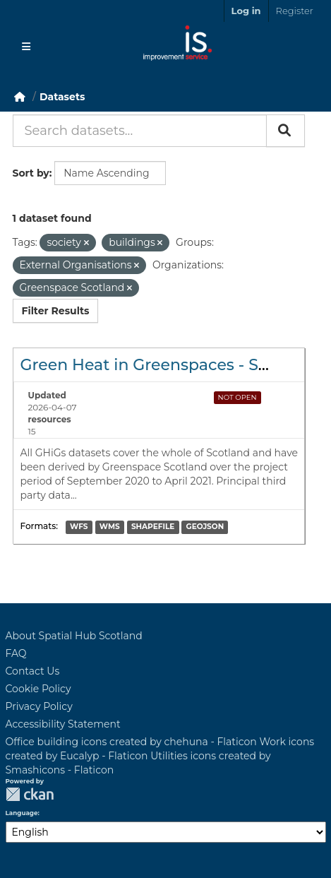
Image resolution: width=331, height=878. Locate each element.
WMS (110, 527)
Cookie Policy (38, 688)
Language (22, 813)
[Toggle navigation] (26, 46)
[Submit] (285, 130)
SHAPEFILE (152, 527)
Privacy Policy (39, 706)
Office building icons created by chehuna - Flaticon (131, 741)
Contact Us (33, 671)
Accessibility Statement (63, 724)
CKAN (30, 794)
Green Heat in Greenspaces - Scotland (169, 364)
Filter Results (56, 310)
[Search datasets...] (140, 130)
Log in (246, 10)
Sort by (31, 173)
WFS (79, 527)
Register (294, 10)
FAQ (16, 653)
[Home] (19, 96)
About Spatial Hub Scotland (74, 635)
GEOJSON (205, 527)
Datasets (62, 96)
